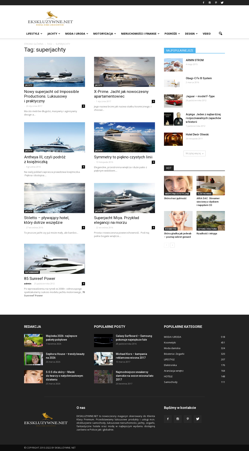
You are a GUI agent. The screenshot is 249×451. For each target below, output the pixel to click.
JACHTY (53, 33)
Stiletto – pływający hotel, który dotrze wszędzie (46, 220)
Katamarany (32, 272)
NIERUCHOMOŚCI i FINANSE (140, 33)
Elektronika (204, 193)
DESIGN (191, 33)
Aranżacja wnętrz (174, 370)
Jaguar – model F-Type (200, 96)
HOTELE (168, 376)
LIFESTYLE (34, 33)
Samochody (171, 382)
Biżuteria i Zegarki (174, 353)
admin (27, 283)
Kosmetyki (170, 229)
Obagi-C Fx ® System (199, 78)
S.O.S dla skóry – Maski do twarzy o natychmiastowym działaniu (64, 376)
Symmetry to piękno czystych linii (123, 157)
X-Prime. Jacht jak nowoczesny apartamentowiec (121, 94)
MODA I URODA (76, 33)
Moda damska (172, 348)
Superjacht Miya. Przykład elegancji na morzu (116, 220)
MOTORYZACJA (104, 33)
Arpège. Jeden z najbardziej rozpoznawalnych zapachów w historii (203, 118)
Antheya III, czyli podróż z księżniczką (44, 159)
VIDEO (207, 33)
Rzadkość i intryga (207, 233)
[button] (220, 33)
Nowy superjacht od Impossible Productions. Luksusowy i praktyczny (51, 96)
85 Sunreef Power (39, 278)
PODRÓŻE (172, 33)
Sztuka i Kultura (207, 229)
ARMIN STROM (195, 60)
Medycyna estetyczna (177, 193)
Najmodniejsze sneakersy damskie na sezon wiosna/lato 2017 (134, 376)
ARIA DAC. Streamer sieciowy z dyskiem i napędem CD (208, 202)
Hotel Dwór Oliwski (197, 134)
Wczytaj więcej (194, 153)
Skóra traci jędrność (175, 198)
